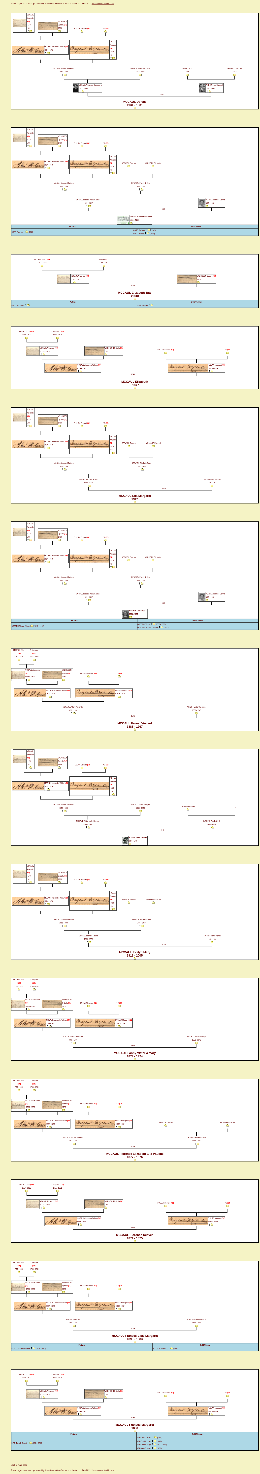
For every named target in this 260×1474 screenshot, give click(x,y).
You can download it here (103, 3)
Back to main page (19, 1465)
